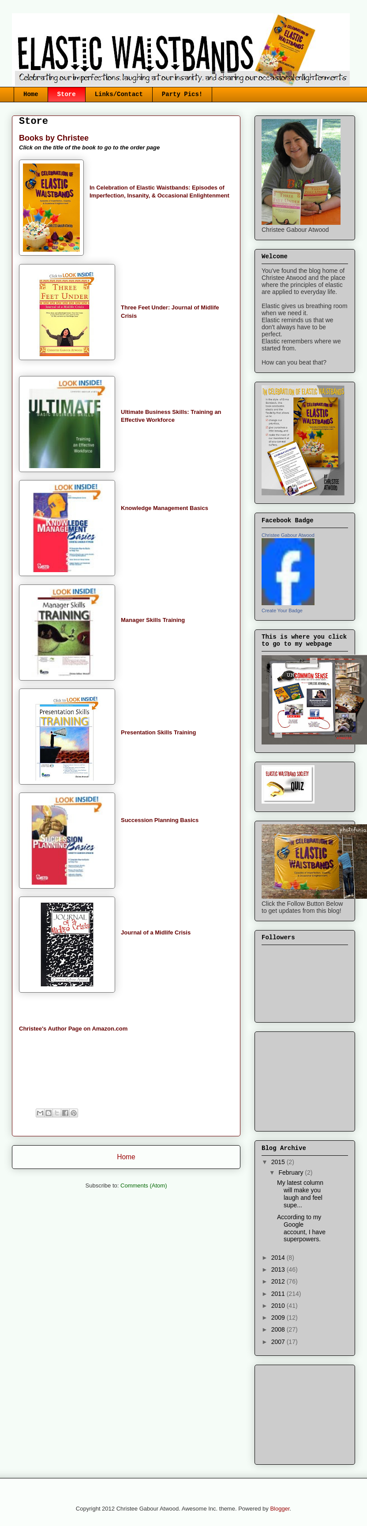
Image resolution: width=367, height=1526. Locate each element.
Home (30, 94)
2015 (279, 1161)
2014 (279, 1257)
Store (66, 94)
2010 (279, 1305)
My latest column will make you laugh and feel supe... (300, 1193)
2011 (279, 1293)
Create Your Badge (282, 610)
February (291, 1172)
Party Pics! (182, 94)
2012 (279, 1281)
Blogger (279, 1508)
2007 (279, 1341)
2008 (279, 1329)
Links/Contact (119, 94)
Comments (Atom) (143, 1185)
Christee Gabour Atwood (288, 535)
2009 (279, 1317)
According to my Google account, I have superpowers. (301, 1228)
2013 (279, 1269)
